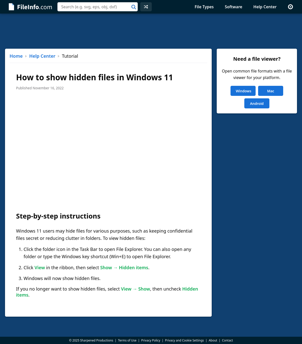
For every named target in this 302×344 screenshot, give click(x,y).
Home (16, 56)
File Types (204, 7)
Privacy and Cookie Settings (184, 340)
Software (233, 7)
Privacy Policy (150, 340)
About (213, 340)
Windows (243, 91)
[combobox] (97, 6)
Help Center (265, 7)
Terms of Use (127, 340)
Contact (227, 340)
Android (257, 103)
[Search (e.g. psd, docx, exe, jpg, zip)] (97, 6)
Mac (270, 91)
